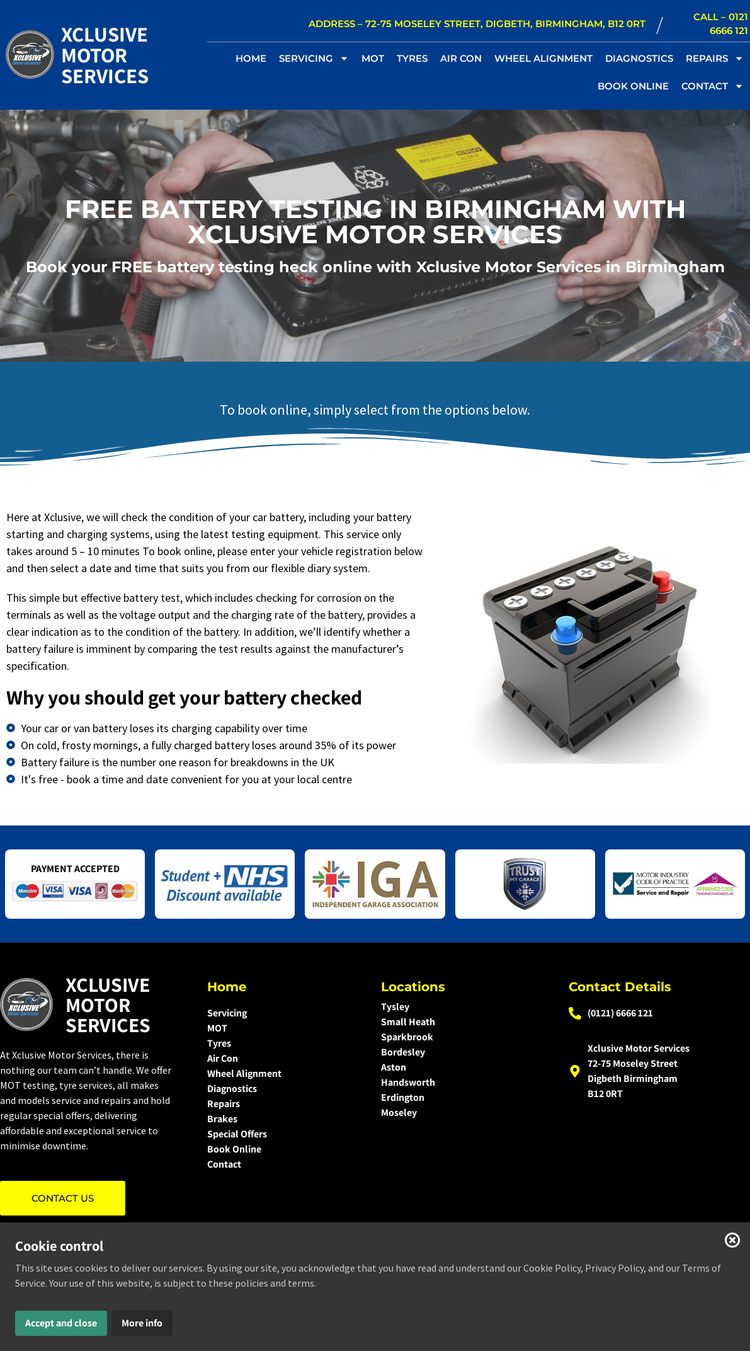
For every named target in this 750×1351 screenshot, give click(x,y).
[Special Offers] (286, 1134)
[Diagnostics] (286, 1088)
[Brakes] (286, 1119)
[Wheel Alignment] (286, 1073)
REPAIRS (715, 58)
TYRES (412, 58)
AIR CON (461, 58)
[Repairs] (286, 1104)
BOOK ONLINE (633, 86)
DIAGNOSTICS (639, 58)
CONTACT (712, 86)
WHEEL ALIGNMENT (543, 58)
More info (142, 1323)
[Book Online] (286, 1149)
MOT (372, 58)
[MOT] (286, 1028)
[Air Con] (286, 1058)
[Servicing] (286, 1013)
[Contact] (286, 1164)
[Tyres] (286, 1043)
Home (251, 58)
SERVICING (314, 58)
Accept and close (61, 1323)
